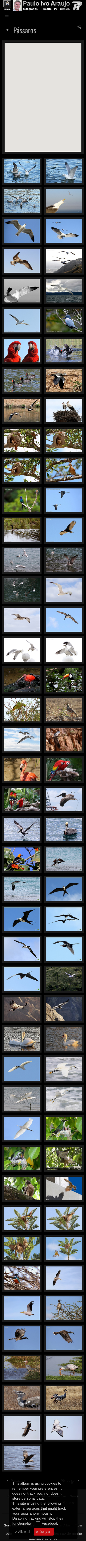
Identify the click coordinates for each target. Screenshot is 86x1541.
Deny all (45, 1532)
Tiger (78, 1525)
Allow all (23, 1532)
